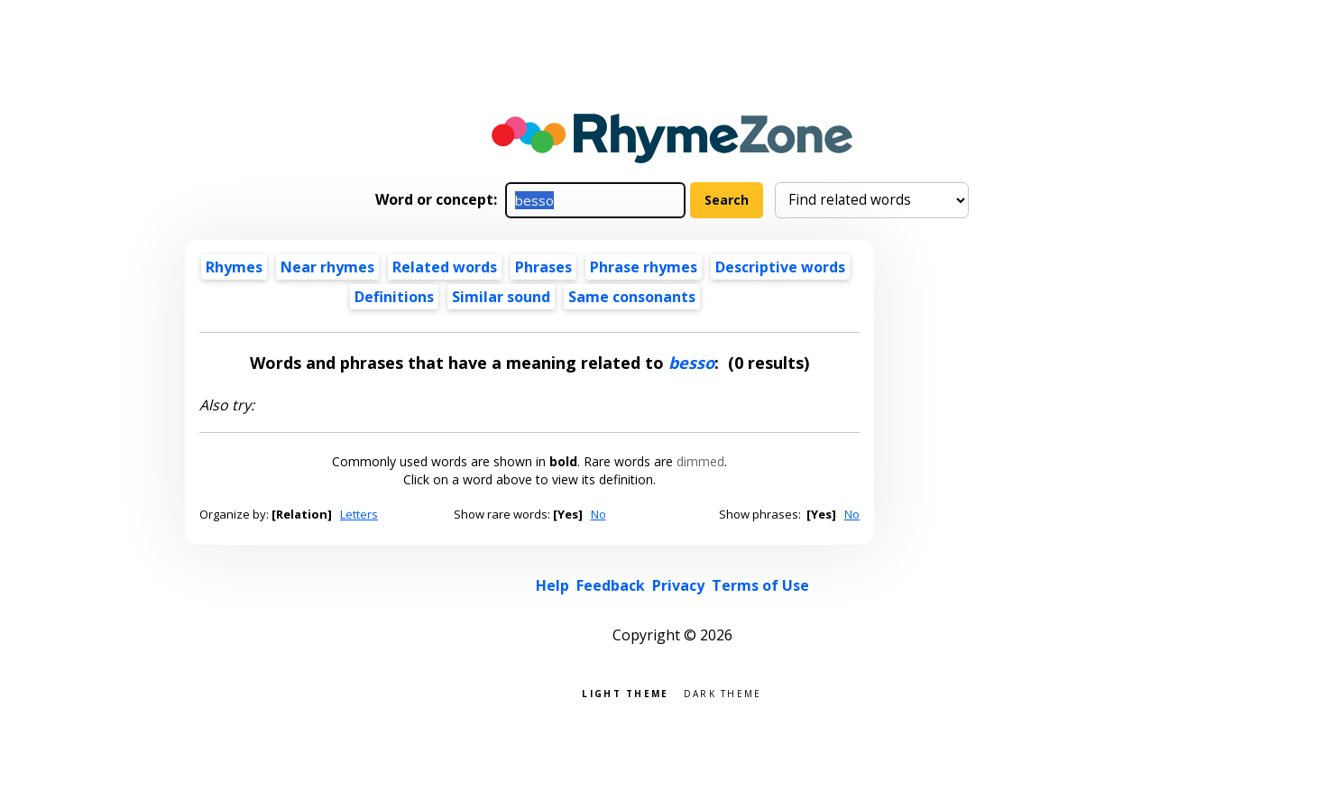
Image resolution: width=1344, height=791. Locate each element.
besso (691, 362)
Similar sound (501, 297)
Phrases (543, 267)
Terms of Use (760, 585)
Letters (359, 514)
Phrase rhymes (643, 267)
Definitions (394, 297)
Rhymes (234, 267)
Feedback (610, 585)
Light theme (625, 692)
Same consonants (631, 297)
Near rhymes (327, 267)
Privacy (678, 585)
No (598, 514)
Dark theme (723, 692)
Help (552, 585)
